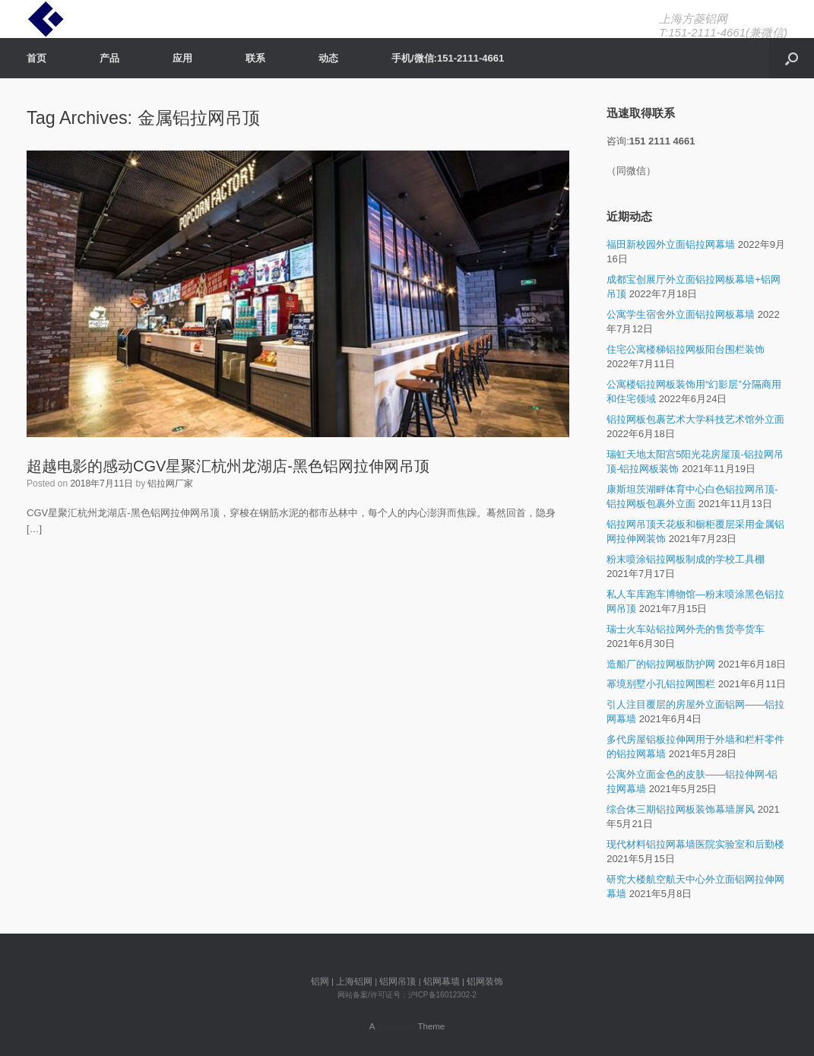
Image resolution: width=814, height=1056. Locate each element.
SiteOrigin (396, 1026)
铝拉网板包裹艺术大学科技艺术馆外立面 (695, 419)
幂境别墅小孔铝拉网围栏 (661, 684)
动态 (328, 58)
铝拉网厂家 (170, 483)
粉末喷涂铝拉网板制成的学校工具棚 (686, 559)
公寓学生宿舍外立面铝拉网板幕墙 (681, 314)
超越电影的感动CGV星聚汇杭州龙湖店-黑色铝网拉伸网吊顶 (228, 466)
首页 (36, 58)
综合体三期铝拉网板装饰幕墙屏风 (681, 809)
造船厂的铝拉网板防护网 (661, 664)
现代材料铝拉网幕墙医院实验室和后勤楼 (695, 844)
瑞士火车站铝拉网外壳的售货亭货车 (686, 629)
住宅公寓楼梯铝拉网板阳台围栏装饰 (686, 349)
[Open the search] (791, 58)
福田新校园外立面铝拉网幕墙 (671, 244)
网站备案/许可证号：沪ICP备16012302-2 (407, 995)
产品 (109, 58)
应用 (182, 58)
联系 (255, 58)
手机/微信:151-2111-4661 (447, 58)
